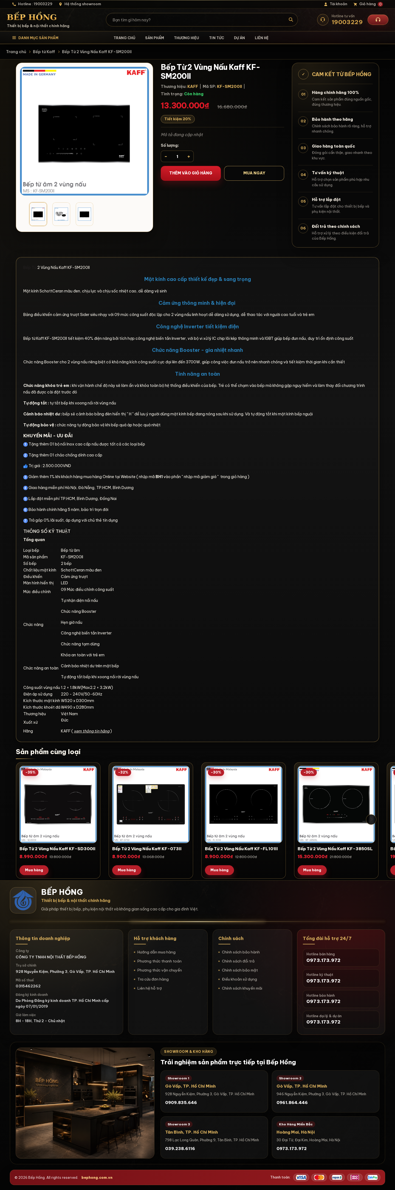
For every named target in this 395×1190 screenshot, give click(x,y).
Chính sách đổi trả (238, 961)
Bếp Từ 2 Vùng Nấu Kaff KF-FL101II (241, 848)
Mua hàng (34, 870)
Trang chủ (124, 38)
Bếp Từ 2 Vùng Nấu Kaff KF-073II (147, 848)
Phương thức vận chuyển (159, 970)
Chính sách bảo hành (241, 952)
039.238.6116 (180, 1148)
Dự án (239, 38)
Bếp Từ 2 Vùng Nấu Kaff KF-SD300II (57, 848)
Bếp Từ (29, 267)
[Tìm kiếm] (291, 19)
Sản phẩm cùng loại (48, 752)
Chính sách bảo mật (240, 970)
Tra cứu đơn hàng (153, 979)
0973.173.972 (291, 1148)
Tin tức (216, 38)
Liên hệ (262, 38)
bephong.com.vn (96, 1177)
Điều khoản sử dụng (239, 979)
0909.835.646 (181, 1102)
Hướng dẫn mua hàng (156, 952)
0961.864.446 (292, 1102)
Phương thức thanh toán (159, 961)
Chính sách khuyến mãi (242, 988)
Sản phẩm (154, 38)
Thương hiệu (186, 38)
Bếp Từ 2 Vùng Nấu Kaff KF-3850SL (335, 848)
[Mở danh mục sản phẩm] (35, 37)
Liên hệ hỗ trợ (149, 988)
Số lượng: (170, 145)
